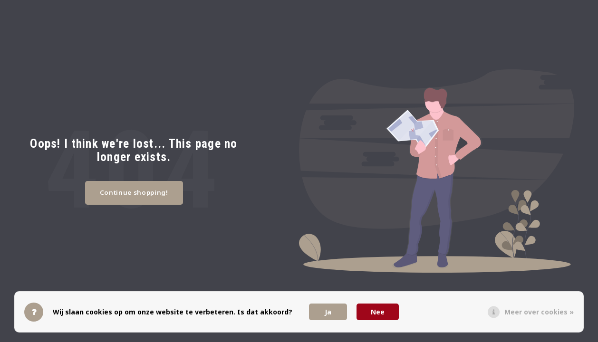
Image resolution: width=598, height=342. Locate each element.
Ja (328, 311)
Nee (378, 311)
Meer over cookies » (539, 311)
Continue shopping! (134, 192)
